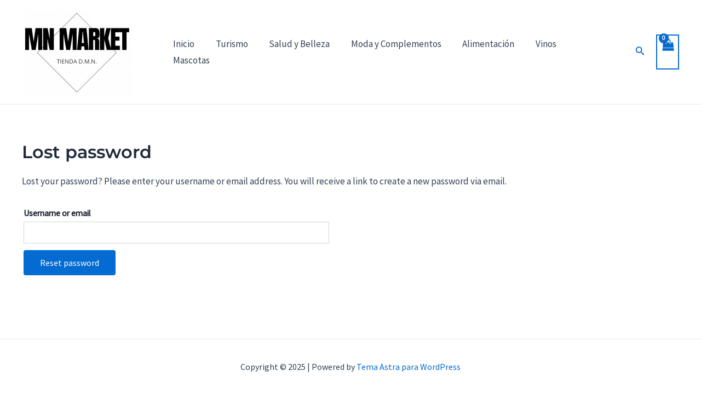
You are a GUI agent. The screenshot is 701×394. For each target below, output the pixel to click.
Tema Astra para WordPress (409, 366)
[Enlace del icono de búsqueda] (623, 52)
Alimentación (477, 52)
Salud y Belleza (293, 52)
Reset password (69, 262)
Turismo (228, 52)
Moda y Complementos (387, 52)
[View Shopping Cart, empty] (667, 52)
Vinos (532, 52)
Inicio (182, 52)
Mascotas (579, 52)
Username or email (57, 213)
